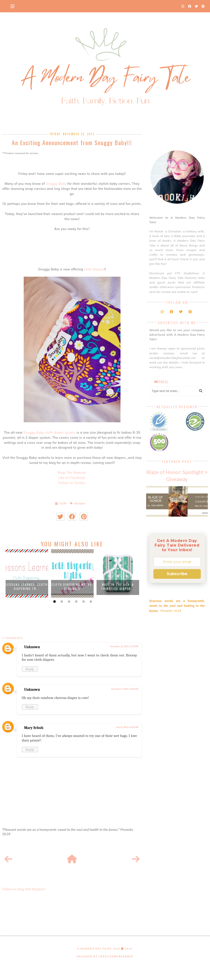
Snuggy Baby (56, 184)
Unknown (32, 647)
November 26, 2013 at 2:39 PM (124, 646)
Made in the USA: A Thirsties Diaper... (118, 586)
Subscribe (177, 574)
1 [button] (54, 601)
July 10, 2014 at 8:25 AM (127, 727)
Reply (30, 669)
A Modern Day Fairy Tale (98, 948)
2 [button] (61, 601)
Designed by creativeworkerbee (105, 956)
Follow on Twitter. (72, 483)
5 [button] (83, 601)
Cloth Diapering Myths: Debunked (72, 586)
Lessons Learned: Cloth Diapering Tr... (27, 586)
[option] (26, 573)
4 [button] (75, 601)
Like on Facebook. (72, 478)
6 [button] (90, 601)
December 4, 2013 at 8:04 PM (124, 689)
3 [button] (68, 601)
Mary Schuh (34, 728)
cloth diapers (94, 269)
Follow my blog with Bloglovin (23, 889)
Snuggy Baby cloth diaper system (49, 432)
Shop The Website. (72, 473)
